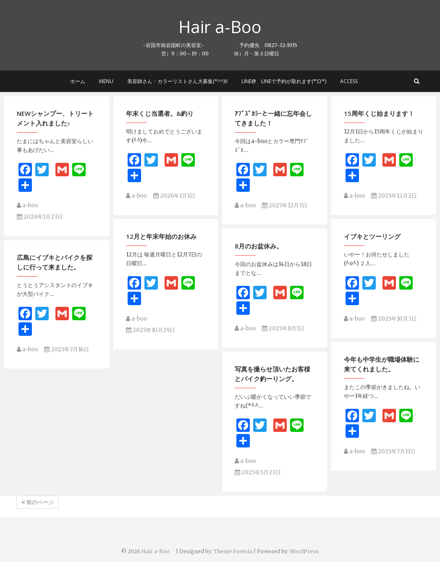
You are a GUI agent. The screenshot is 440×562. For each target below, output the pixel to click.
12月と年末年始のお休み (161, 217)
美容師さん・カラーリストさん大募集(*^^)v (177, 81)
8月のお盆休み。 (259, 226)
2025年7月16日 (66, 330)
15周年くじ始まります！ (379, 116)
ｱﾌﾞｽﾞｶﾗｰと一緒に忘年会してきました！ (273, 121)
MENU (106, 81)
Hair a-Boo (228, 27)
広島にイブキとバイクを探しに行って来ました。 (54, 243)
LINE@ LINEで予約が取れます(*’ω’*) (283, 81)
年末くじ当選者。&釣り (160, 116)
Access (349, 81)
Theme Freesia (233, 551)
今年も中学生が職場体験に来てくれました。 (381, 323)
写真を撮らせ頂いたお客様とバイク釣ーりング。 (272, 333)
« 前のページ (37, 502)
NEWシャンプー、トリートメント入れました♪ (55, 121)
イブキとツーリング (372, 217)
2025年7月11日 (393, 410)
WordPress (304, 551)
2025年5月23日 (258, 431)
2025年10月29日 (150, 311)
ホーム (77, 81)
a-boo (27, 208)
